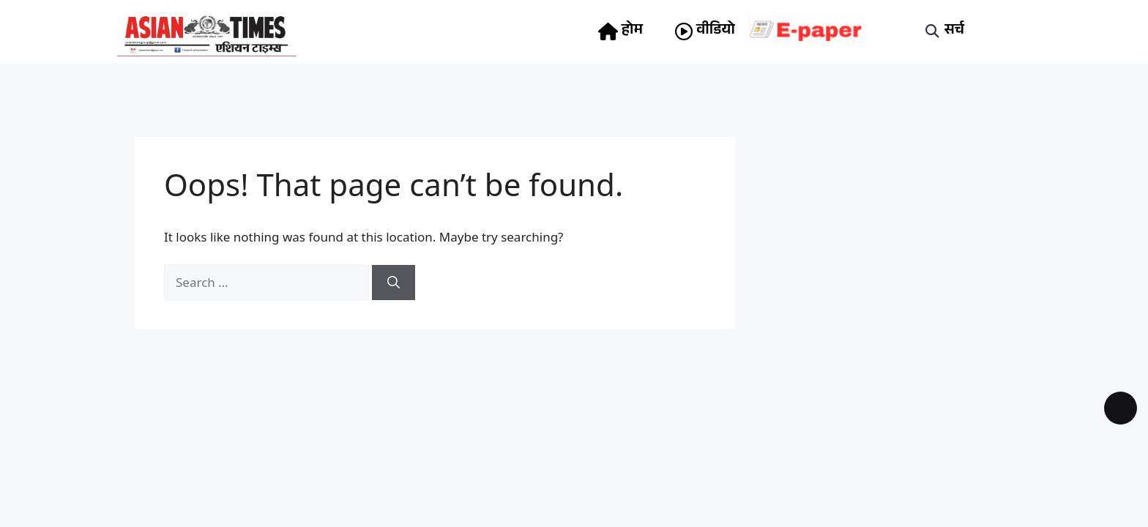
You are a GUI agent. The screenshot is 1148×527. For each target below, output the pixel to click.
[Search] (393, 282)
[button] (932, 32)
